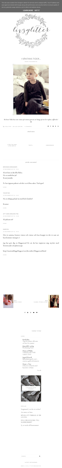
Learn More (28, 10)
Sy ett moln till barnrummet (30, 425)
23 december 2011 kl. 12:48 (11, 216)
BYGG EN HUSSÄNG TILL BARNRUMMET (30, 421)
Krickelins (26, 340)
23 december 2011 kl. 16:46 (11, 231)
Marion (6, 229)
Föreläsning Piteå (28, 348)
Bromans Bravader (10, 167)
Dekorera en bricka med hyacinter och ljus (30, 367)
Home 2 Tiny (27, 364)
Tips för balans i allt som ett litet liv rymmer (30, 342)
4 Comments (28, 126)
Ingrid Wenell (27, 357)
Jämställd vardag (28, 346)
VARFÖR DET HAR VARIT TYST (29, 353)
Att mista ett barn (26, 412)
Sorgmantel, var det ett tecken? (31, 409)
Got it (37, 10)
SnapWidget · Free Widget (36, 330)
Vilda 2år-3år (18, 126)
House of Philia (28, 351)
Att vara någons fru (11, 214)
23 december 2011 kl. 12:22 (11, 169)
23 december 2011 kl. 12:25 (11, 195)
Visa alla (39, 370)
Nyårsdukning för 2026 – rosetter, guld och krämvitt (31, 360)
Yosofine (6, 193)
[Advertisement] (32, 284)
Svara (5, 187)
